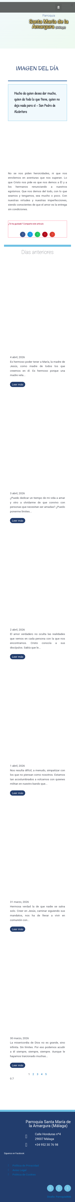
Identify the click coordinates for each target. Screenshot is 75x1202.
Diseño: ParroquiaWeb (59, 1196)
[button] (72, 5)
